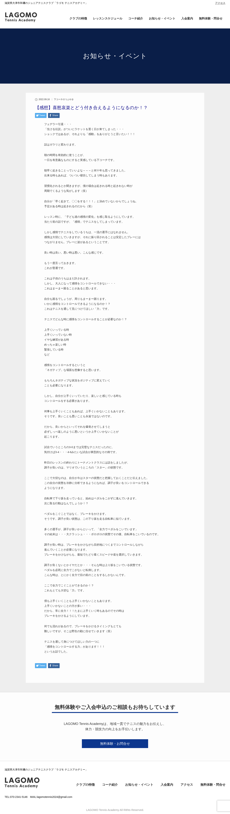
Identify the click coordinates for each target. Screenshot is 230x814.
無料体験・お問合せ (115, 743)
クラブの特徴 (78, 18)
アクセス (220, 2)
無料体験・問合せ (210, 18)
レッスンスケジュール (107, 18)
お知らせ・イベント (162, 18)
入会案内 (187, 18)
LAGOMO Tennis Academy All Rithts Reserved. (115, 809)
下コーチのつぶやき (64, 99)
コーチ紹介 (135, 18)
